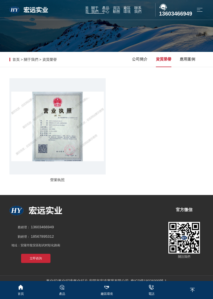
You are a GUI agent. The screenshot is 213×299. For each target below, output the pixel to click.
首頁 (16, 59)
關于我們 (31, 59)
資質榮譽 (49, 59)
